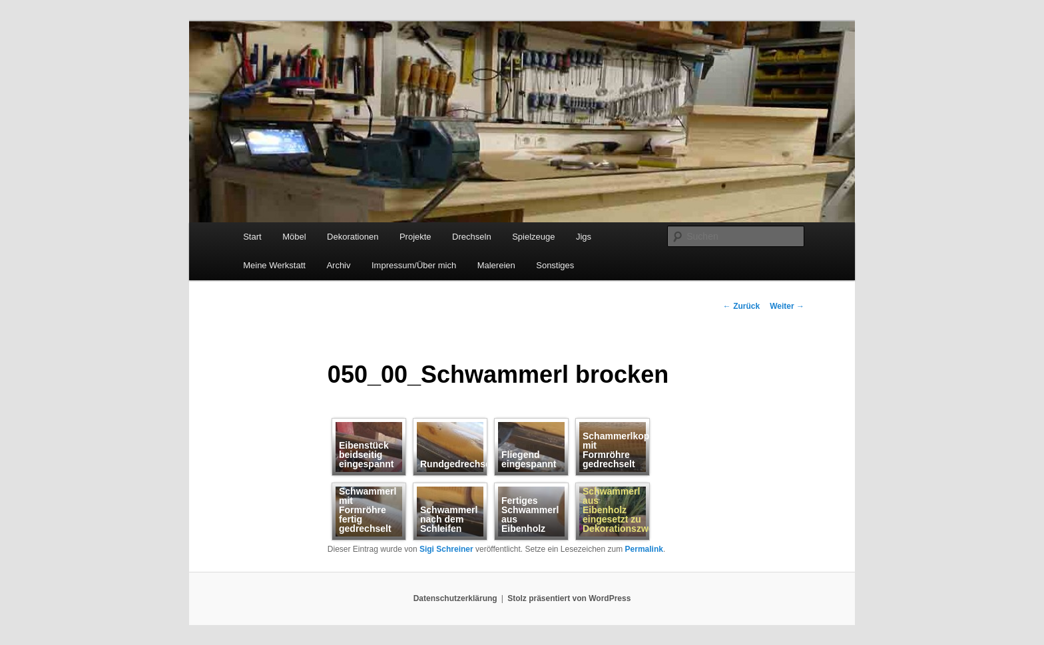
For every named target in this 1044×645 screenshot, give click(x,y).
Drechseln (471, 237)
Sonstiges (555, 265)
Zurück (741, 306)
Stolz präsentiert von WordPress (569, 598)
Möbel (294, 237)
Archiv (338, 265)
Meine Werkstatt (274, 265)
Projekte (415, 237)
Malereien (496, 265)
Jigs (583, 237)
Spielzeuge (533, 237)
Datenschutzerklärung (455, 598)
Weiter (787, 306)
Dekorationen (352, 237)
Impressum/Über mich (414, 265)
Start (252, 237)
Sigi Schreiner (446, 549)
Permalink (644, 549)
